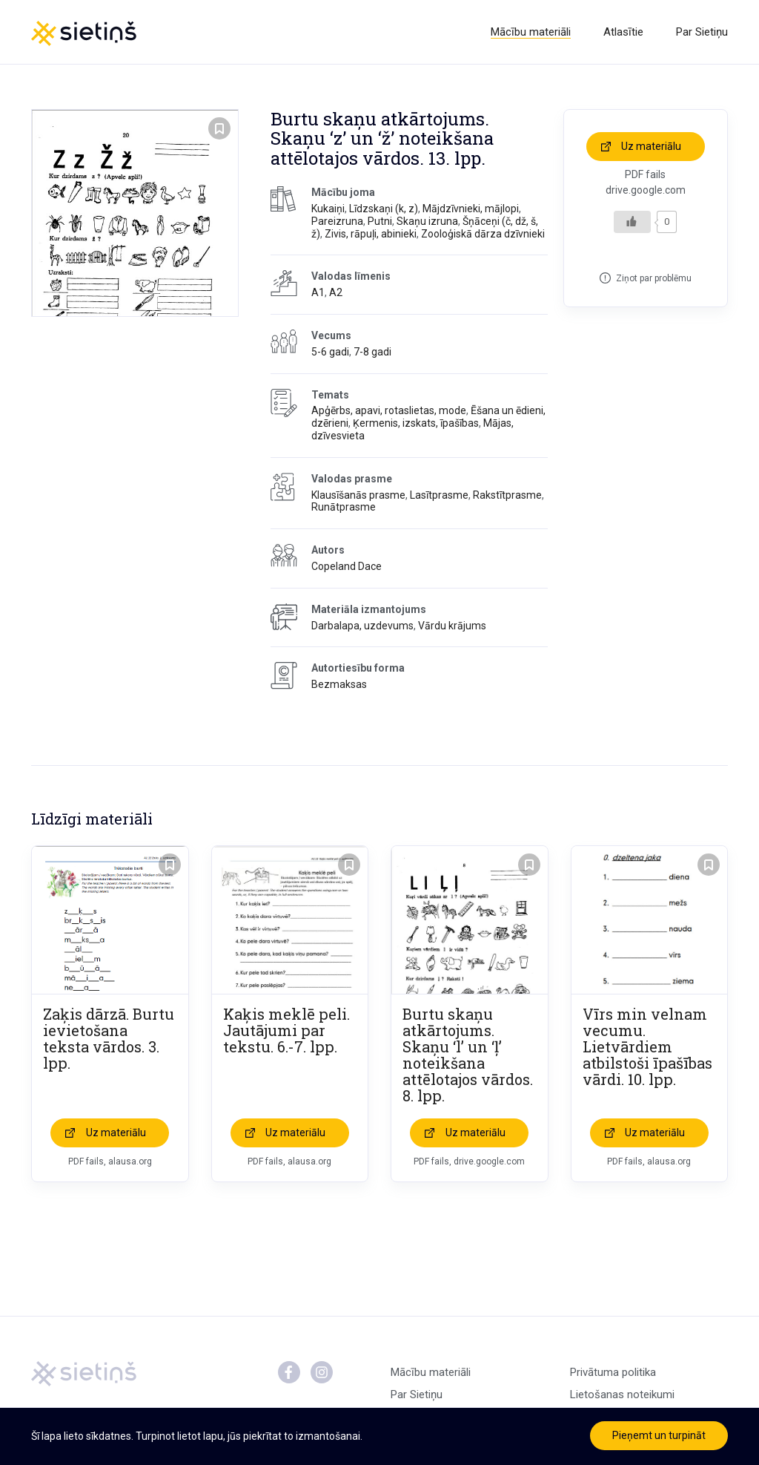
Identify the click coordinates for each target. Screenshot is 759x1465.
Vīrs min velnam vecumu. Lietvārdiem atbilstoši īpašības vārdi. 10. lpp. (647, 1046)
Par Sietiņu (702, 32)
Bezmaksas (339, 684)
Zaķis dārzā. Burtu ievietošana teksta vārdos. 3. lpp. (108, 1038)
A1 (318, 292)
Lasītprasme (439, 495)
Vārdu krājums (452, 626)
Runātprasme (343, 507)
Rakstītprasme (507, 495)
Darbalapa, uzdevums (362, 626)
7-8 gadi (372, 352)
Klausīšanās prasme (358, 495)
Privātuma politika (613, 1372)
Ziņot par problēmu (654, 278)
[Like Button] (632, 222)
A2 (335, 292)
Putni (380, 221)
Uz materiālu (651, 146)
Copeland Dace (346, 566)
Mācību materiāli (531, 32)
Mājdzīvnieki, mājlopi (470, 208)
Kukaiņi (328, 208)
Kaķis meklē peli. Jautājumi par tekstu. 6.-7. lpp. (286, 1030)
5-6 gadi (330, 352)
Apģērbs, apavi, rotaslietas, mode (388, 410)
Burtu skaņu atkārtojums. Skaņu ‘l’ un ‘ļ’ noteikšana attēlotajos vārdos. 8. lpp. (467, 1054)
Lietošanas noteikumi (622, 1394)
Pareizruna (337, 221)
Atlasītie (623, 32)
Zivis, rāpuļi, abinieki (371, 234)
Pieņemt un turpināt (659, 1435)
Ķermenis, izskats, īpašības (416, 423)
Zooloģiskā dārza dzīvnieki (483, 234)
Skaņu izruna (427, 221)
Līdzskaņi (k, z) (383, 208)
